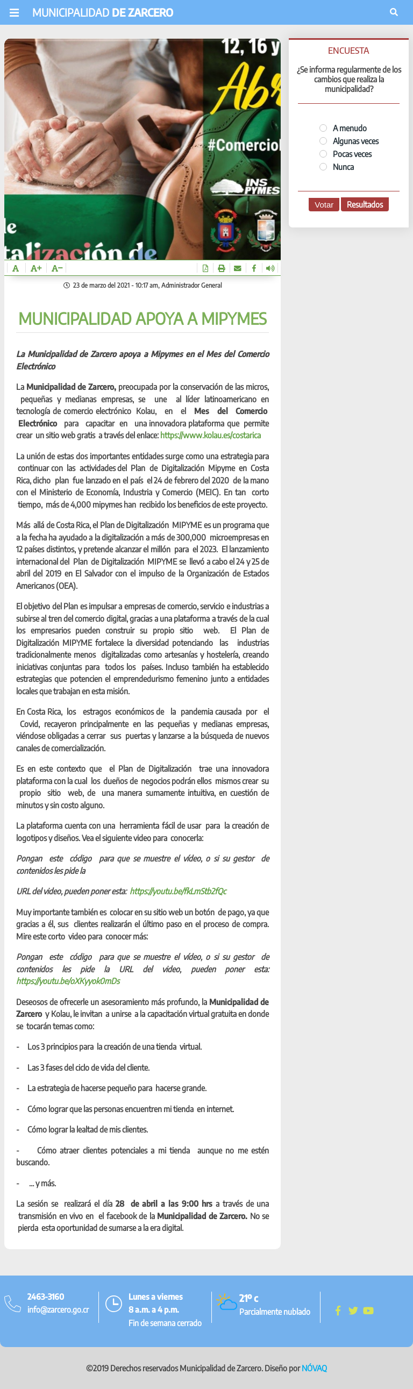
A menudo (343, 128)
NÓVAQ (314, 1368)
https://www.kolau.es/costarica (210, 435)
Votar (324, 204)
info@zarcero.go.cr (58, 1309)
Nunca (336, 167)
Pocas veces (345, 154)
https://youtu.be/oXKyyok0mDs (67, 981)
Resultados (365, 204)
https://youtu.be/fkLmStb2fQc (178, 891)
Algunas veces (349, 141)
